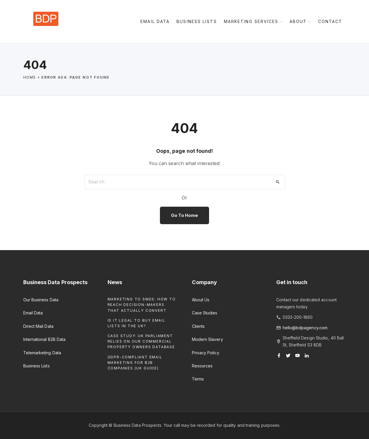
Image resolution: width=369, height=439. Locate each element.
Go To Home (184, 215)
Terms (198, 378)
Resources (202, 365)
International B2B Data (44, 339)
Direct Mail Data (38, 326)
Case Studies (205, 312)
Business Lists (36, 365)
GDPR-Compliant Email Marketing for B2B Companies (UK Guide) (135, 362)
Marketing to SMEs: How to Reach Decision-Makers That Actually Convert (142, 304)
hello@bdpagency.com (305, 327)
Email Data (33, 312)
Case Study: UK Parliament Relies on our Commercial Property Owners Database (141, 341)
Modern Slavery (207, 339)
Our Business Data (40, 299)
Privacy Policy (205, 352)
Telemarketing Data (42, 352)
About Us (201, 299)
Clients (198, 326)
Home (29, 77)
